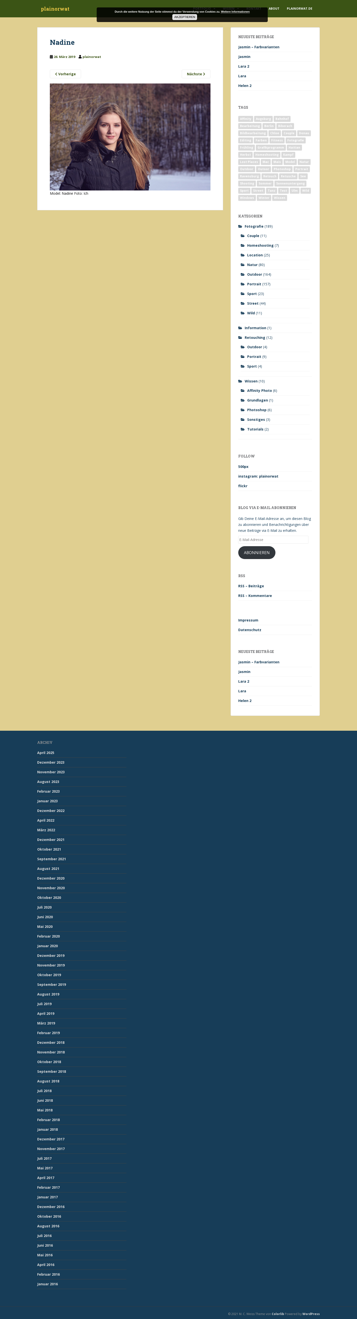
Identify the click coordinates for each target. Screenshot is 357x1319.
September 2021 (51, 859)
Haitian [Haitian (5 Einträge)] (294, 147)
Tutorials (255, 429)
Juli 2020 (44, 907)
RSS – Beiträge (251, 586)
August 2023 (48, 781)
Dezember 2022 (50, 810)
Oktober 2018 (49, 1061)
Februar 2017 (48, 1187)
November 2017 (51, 1148)
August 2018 (48, 1081)
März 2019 (46, 1023)
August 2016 (48, 1226)
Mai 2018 (45, 1110)
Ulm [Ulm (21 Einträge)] (295, 190)
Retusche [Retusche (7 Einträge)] (288, 176)
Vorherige (65, 74)
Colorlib (278, 1314)
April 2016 (45, 1264)
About (274, 8)
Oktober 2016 (49, 1216)
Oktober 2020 (49, 897)
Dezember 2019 (50, 955)
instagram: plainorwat (258, 476)
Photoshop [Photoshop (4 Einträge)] (282, 169)
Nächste (196, 74)
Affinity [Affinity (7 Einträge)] (245, 119)
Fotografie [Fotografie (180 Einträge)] (295, 140)
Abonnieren (257, 552)
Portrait (254, 284)
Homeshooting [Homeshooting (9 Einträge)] (267, 155)
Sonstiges (256, 419)
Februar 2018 (48, 1119)
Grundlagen (257, 400)
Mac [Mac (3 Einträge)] (266, 162)
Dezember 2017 (50, 1139)
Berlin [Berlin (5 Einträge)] (269, 126)
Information (255, 327)
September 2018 (51, 1071)
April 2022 (45, 820)
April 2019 (45, 1013)
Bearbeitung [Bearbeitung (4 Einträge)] (250, 126)
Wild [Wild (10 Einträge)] (305, 190)
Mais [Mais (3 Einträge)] (277, 162)
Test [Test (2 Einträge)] (283, 190)
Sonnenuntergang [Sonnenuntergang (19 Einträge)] (290, 183)
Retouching (255, 337)
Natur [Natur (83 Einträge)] (304, 162)
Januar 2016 (47, 1284)
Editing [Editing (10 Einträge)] (245, 140)
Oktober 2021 (49, 849)
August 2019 (48, 994)
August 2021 (48, 868)
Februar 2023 (48, 791)
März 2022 (46, 830)
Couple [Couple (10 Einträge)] (289, 133)
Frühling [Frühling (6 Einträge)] (246, 147)
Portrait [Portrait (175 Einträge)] (301, 169)
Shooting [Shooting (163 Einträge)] (247, 183)
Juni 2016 (45, 1245)
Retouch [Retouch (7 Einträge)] (269, 176)
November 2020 (51, 888)
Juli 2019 (44, 1003)
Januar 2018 (47, 1129)
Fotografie (254, 226)
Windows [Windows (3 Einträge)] (247, 198)
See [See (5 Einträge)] (303, 176)
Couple (253, 235)
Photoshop (257, 409)
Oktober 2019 (49, 974)
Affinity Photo (259, 390)
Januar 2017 (47, 1197)
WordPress (311, 1314)
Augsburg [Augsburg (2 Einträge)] (263, 119)
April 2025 (45, 752)
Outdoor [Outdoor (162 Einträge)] (246, 169)
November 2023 (51, 772)
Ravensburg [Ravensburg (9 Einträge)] (249, 176)
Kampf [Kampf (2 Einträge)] (288, 155)
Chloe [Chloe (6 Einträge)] (274, 133)
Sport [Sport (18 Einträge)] (244, 190)
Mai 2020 (45, 926)
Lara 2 (243, 66)
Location (255, 255)
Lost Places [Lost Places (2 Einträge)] (249, 162)
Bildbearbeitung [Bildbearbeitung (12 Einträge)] (253, 133)
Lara (242, 76)
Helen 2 (244, 85)
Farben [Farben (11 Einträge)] (261, 140)
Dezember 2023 (50, 762)
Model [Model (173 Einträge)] (290, 162)
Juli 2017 (44, 1158)
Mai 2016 (45, 1255)
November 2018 (51, 1052)
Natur (252, 264)
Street (253, 303)
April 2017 (45, 1177)
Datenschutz (249, 629)
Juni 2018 (45, 1100)
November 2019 (51, 965)
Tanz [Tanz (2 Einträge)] (271, 190)
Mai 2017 (45, 1168)
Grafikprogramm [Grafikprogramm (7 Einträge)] (271, 147)
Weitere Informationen (235, 11)
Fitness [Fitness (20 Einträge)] (277, 140)
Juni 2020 (45, 917)
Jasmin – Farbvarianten (258, 47)
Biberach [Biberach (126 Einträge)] (285, 126)
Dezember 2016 (50, 1206)
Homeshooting (260, 245)
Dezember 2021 (50, 839)
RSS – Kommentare (255, 595)
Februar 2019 (48, 1032)
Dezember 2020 (50, 878)
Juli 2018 (44, 1090)
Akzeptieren (184, 17)
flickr (242, 486)
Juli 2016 (44, 1235)
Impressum (248, 620)
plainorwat (55, 8)
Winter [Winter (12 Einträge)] (264, 198)
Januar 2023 (47, 801)
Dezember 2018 (50, 1042)
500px (243, 466)
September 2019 (51, 984)
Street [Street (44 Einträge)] (258, 190)
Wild (251, 313)
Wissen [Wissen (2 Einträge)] (279, 198)
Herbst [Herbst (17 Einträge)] (245, 155)
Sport (252, 293)
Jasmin (244, 56)
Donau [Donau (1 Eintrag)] (304, 133)
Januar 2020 (47, 945)
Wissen (251, 381)
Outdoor (254, 274)
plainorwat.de (299, 8)
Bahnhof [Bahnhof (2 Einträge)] (282, 119)
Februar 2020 (48, 936)
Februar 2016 (48, 1274)
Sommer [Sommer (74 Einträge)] (265, 183)
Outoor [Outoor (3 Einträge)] (263, 169)
